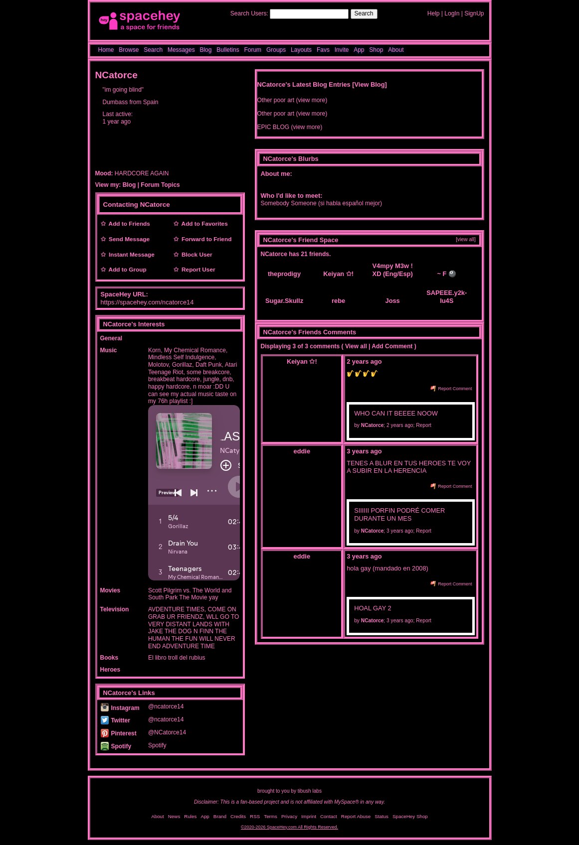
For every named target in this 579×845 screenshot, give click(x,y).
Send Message (128, 239)
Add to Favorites (203, 223)
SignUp (474, 13)
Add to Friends (128, 223)
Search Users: (249, 13)
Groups (276, 49)
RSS (255, 816)
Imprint (308, 816)
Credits (238, 816)
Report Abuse (356, 816)
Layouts (301, 49)
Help (433, 13)
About (395, 49)
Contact (328, 816)
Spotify (116, 746)
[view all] (465, 239)
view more (312, 100)
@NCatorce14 (167, 732)
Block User (195, 254)
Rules (190, 816)
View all (356, 346)
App (359, 49)
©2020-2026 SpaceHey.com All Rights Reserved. (289, 827)
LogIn (451, 13)
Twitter (115, 720)
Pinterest (119, 733)
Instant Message (130, 254)
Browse (129, 49)
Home (106, 49)
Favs (323, 49)
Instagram (120, 707)
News (174, 816)
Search (364, 13)
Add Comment (392, 346)
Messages (181, 49)
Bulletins (227, 49)
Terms (270, 816)
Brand (219, 816)
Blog (205, 49)
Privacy (289, 816)
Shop (376, 49)
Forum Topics (160, 184)
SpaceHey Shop (410, 816)
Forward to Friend (205, 239)
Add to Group (126, 269)
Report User (197, 269)
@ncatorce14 (166, 706)
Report (423, 425)
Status (381, 816)
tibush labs (310, 791)
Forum (252, 49)
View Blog (370, 84)
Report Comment (451, 388)
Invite (342, 49)
